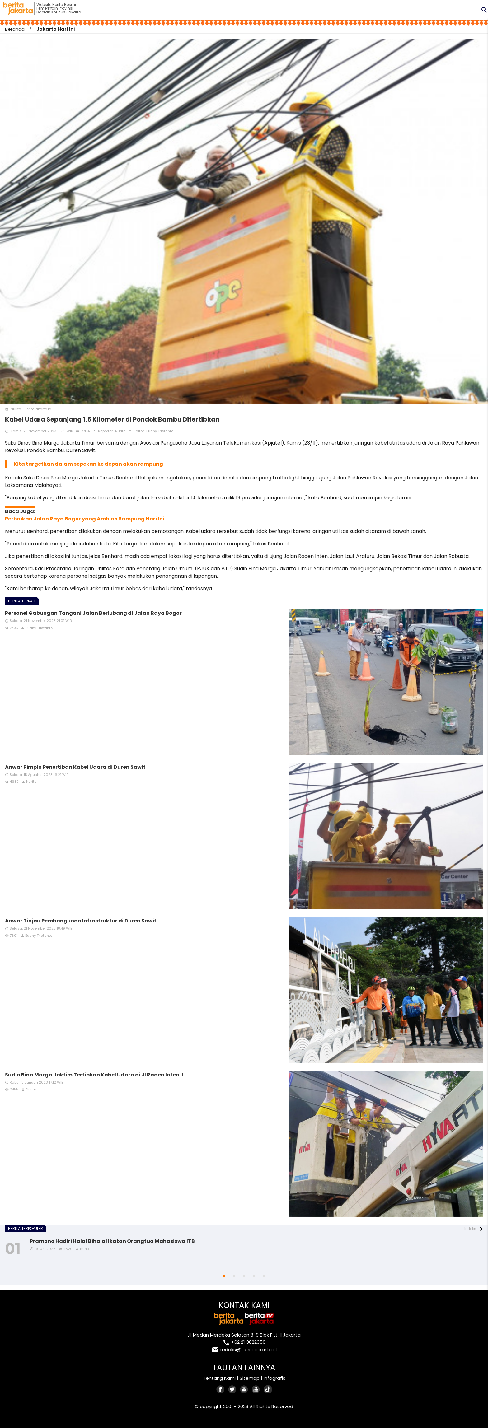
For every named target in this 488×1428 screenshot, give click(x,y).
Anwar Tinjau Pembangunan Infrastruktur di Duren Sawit (81, 920)
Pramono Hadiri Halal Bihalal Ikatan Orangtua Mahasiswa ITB (112, 1241)
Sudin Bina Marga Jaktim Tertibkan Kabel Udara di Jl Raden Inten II (94, 1074)
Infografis (274, 1378)
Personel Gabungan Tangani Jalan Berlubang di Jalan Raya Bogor (93, 613)
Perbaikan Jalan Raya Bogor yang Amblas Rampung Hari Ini (84, 518)
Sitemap (250, 1378)
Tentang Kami (219, 1378)
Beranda (15, 29)
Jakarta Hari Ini (55, 29)
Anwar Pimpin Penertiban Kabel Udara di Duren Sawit (75, 767)
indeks (470, 1228)
